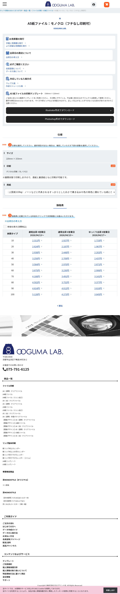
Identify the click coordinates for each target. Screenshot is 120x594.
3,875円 (36, 270)
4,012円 (65, 288)
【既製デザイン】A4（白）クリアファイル (18, 426)
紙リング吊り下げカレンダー (13, 455)
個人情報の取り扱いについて (15, 570)
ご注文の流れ (8, 523)
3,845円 (98, 294)
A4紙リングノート (9, 461)
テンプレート (8, 561)
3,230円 (65, 270)
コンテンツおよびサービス (17, 554)
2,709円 (65, 258)
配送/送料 (7, 542)
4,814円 (36, 288)
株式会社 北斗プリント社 (56, 585)
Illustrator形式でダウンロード (60, 110)
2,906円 (98, 270)
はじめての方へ (9, 526)
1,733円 (98, 240)
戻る (60, 305)
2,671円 (98, 264)
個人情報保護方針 (10, 567)
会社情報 (6, 577)
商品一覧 (8, 378)
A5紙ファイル (8, 407)
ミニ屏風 (6, 485)
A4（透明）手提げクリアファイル (15, 416)
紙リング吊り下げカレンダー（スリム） (17, 458)
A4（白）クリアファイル (12, 400)
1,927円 (65, 240)
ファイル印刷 (8, 385)
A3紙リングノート (9, 464)
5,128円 (36, 294)
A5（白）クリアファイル (12, 413)
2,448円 (65, 252)
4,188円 (36, 276)
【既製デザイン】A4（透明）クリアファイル (19, 420)
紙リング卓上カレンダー (11, 448)
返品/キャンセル (9, 545)
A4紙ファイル (8, 394)
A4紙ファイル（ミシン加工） (13, 397)
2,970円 (65, 264)
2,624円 (36, 246)
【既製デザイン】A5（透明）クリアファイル (19, 429)
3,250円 (36, 258)
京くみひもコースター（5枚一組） (15, 504)
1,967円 (98, 246)
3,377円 (98, 282)
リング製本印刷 (9, 443)
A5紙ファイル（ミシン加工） (13, 410)
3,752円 (65, 282)
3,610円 (98, 288)
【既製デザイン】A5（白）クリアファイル (18, 436)
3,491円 (65, 276)
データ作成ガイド (10, 529)
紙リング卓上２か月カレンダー (14, 451)
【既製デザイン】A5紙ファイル (14, 432)
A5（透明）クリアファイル (12, 404)
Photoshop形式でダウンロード (60, 118)
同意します (110, 590)
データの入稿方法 (10, 533)
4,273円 (65, 294)
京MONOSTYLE (9, 492)
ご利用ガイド (10, 516)
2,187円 (65, 246)
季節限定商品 (8, 471)
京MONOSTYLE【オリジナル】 (16, 479)
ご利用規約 (7, 564)
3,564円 (36, 264)
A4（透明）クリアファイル (12, 391)
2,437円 (98, 258)
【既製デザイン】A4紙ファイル (14, 423)
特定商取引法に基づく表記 (14, 573)
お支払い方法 (8, 536)
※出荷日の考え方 (13, 221)
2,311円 (36, 240)
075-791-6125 (16, 369)
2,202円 (98, 252)
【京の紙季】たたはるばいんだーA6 (16, 498)
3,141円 (98, 276)
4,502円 (36, 282)
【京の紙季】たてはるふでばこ (14, 501)
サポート (6, 580)
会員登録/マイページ (11, 539)
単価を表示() (17, 226)
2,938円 (36, 252)
